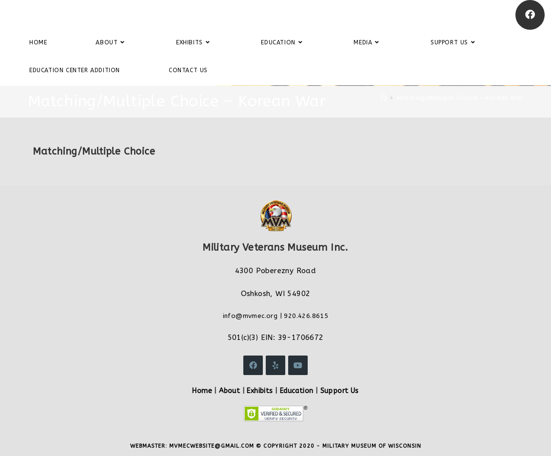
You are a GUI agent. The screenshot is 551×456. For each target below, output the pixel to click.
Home (202, 391)
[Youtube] (298, 365)
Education (297, 391)
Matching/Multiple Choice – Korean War (460, 97)
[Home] (383, 97)
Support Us (339, 391)
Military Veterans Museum (80, 14)
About (229, 391)
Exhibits (260, 391)
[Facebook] (530, 15)
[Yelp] (275, 365)
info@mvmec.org (250, 315)
